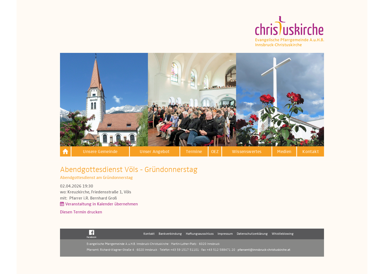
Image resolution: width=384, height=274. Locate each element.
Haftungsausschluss (200, 234)
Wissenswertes (246, 152)
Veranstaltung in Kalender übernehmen (101, 204)
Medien (284, 152)
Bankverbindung (170, 234)
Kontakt (310, 152)
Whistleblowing (283, 234)
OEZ (215, 152)
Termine (194, 152)
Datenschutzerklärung (252, 234)
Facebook (92, 233)
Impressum (225, 234)
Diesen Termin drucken (81, 212)
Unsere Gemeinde (100, 152)
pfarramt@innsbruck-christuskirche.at (264, 250)
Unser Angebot (154, 152)
